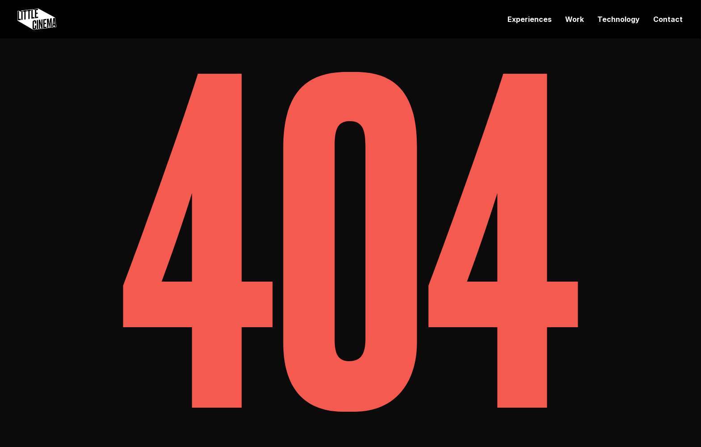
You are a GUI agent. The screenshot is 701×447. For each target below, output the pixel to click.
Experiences (529, 19)
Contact (668, 19)
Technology (618, 19)
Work (574, 19)
